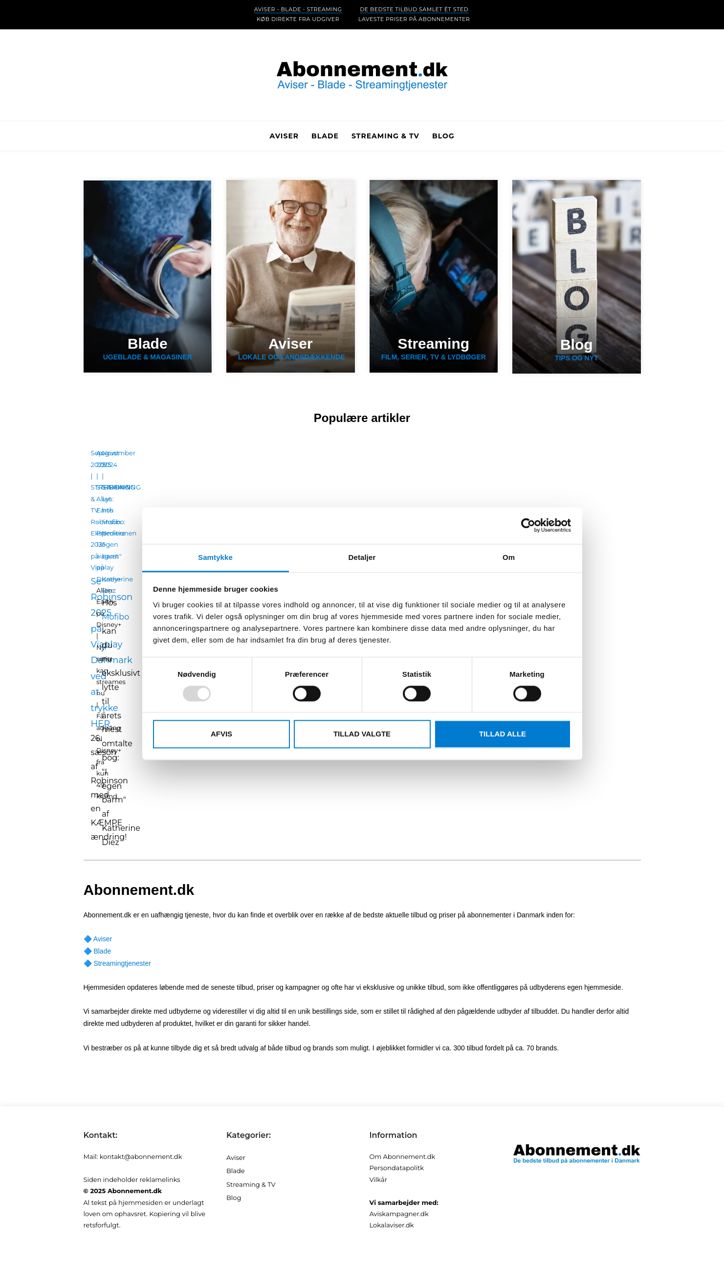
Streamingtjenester (122, 963)
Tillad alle (502, 734)
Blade (102, 951)
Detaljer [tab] (362, 557)
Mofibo (115, 617)
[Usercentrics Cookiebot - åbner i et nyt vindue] (528, 525)
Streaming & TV (251, 1184)
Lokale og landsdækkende (291, 348)
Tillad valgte (362, 734)
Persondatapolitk (397, 1168)
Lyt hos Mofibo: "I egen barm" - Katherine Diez (117, 544)
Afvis (221, 734)
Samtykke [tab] (215, 557)
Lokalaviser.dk (392, 1225)
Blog (443, 136)
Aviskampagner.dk (399, 1214)
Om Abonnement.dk (403, 1156)
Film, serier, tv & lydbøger (434, 348)
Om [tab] (509, 557)
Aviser (102, 939)
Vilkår (378, 1179)
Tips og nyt (577, 349)
